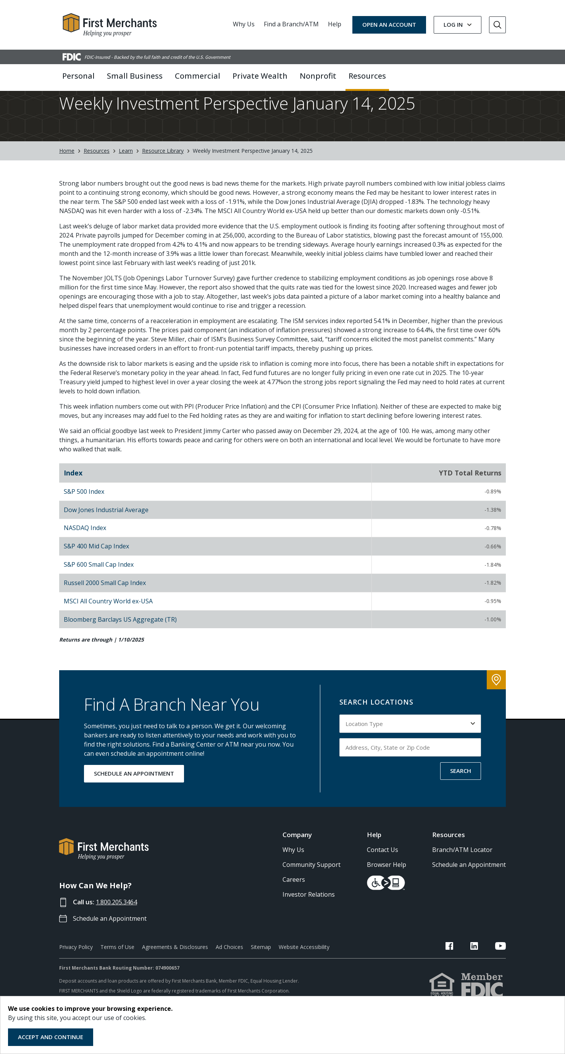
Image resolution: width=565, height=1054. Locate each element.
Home (66, 176)
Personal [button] (78, 76)
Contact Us (382, 875)
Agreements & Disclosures (175, 972)
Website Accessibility (304, 972)
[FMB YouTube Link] (500, 972)
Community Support (311, 890)
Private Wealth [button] (259, 76)
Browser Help (386, 890)
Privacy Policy (76, 972)
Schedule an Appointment (113, 943)
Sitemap (261, 972)
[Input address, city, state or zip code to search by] (410, 772)
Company (297, 859)
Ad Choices (229, 972)
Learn (126, 176)
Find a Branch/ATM (291, 24)
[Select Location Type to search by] (410, 749)
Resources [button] (367, 76)
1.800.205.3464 (119, 927)
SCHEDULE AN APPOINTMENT (134, 798)
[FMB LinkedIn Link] (484, 972)
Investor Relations (308, 920)
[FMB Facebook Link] (468, 972)
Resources (97, 176)
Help (334, 24)
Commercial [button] (197, 76)
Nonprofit (318, 76)
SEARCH (460, 796)
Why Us (244, 24)
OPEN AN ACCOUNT (389, 24)
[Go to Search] (497, 24)
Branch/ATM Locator (462, 875)
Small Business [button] (135, 76)
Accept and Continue (50, 1037)
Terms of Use (117, 972)
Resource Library (163, 176)
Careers (293, 905)
